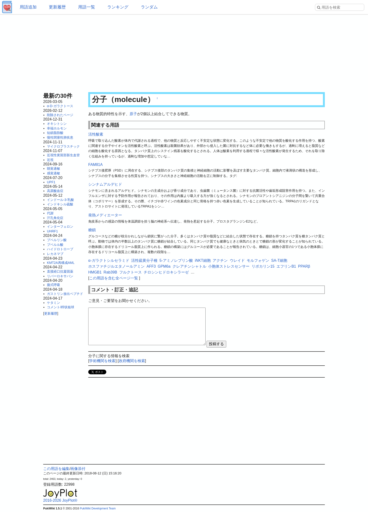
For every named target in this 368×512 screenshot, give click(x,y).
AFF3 (151, 266)
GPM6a (164, 266)
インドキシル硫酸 (60, 204)
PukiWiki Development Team (98, 508)
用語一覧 (86, 7)
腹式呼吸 (53, 285)
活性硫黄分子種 (144, 260)
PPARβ (304, 266)
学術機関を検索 (102, 361)
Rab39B (110, 272)
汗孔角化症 (55, 218)
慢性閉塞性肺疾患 (60, 137)
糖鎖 (92, 230)
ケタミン (53, 303)
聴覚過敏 (53, 168)
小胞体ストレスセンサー (228, 266)
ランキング (117, 7)
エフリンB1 (286, 266)
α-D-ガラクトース (60, 106)
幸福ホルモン (57, 128)
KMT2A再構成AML (60, 263)
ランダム (149, 7)
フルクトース (130, 272)
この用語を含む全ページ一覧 (113, 278)
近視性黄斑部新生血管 (63, 155)
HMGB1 (95, 272)
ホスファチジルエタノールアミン (116, 266)
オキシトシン (57, 123)
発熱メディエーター (105, 215)
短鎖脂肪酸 (55, 133)
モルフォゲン (258, 260)
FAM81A (95, 165)
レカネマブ (55, 254)
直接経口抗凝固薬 (60, 271)
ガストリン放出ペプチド (65, 294)
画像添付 (77, 469)
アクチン (220, 260)
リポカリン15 (263, 266)
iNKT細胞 (203, 260)
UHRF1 (52, 231)
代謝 (50, 213)
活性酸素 (95, 134)
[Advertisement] (184, 52)
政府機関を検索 (132, 361)
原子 (133, 114)
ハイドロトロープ (60, 249)
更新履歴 (57, 7)
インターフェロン (60, 226)
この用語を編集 (56, 469)
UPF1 (51, 182)
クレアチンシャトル (189, 266)
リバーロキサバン (60, 276)
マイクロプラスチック (63, 146)
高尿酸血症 (55, 191)
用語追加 (28, 7)
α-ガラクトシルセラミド (108, 260)
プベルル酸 (55, 244)
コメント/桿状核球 (60, 307)
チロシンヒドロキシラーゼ (166, 272)
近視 (50, 160)
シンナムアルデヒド (105, 184)
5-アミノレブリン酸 (176, 260)
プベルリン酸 (57, 240)
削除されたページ (60, 115)
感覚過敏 (53, 173)
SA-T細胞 (279, 260)
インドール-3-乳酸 (60, 200)
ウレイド (237, 260)
